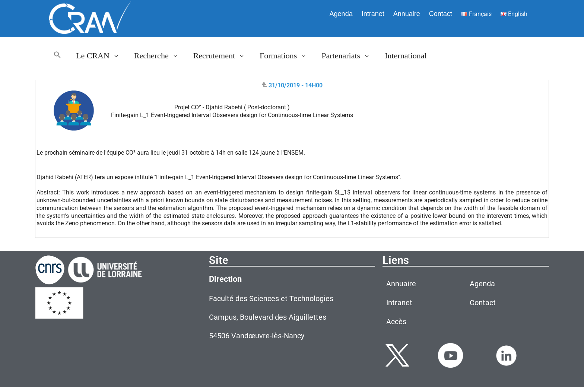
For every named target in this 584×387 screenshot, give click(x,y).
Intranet (373, 13)
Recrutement (222, 56)
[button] (57, 56)
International (405, 55)
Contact (440, 13)
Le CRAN (101, 56)
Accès (396, 321)
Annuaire (406, 13)
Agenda (341, 13)
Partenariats (349, 56)
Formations (287, 56)
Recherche (160, 56)
